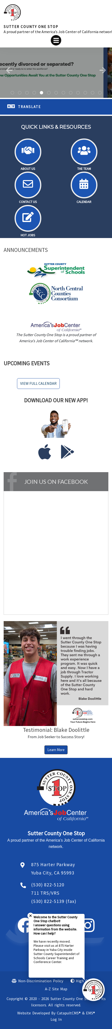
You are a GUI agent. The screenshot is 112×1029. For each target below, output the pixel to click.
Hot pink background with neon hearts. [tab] (70, 93)
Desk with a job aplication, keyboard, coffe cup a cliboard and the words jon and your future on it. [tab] (99, 93)
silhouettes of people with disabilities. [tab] (56, 93)
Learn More (56, 749)
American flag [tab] (85, 93)
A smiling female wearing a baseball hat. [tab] (63, 93)
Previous (9, 70)
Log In (56, 1019)
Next (102, 70)
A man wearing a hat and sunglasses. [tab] (48, 93)
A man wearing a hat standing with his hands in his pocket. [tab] (34, 93)
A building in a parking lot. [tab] (19, 93)
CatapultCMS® (69, 1013)
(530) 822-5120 (47, 885)
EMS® (90, 1013)
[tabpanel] (56, 72)
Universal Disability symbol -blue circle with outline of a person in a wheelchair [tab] (27, 93)
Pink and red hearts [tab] (92, 93)
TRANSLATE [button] (29, 106)
